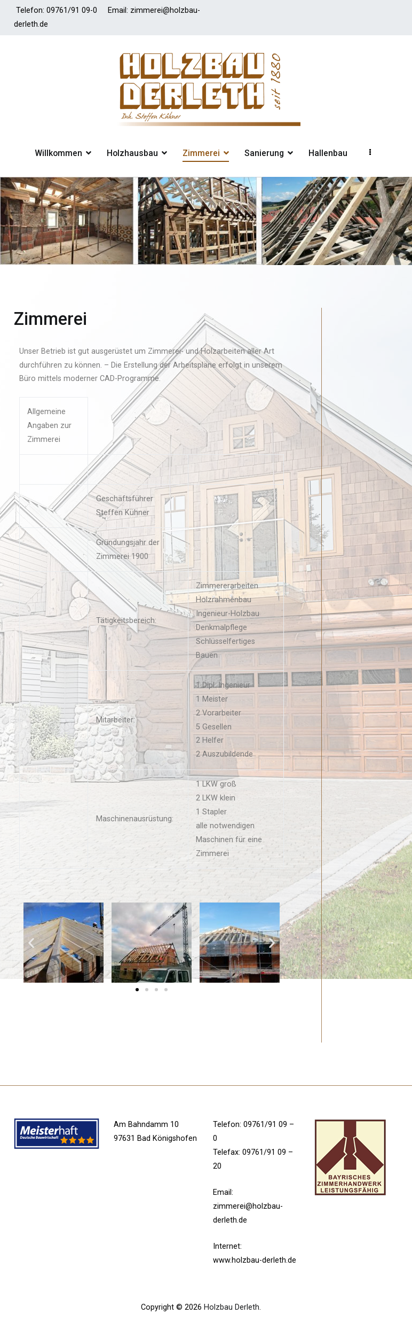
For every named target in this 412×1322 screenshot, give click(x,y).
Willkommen (58, 153)
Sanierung (264, 153)
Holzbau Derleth (231, 1307)
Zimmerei (201, 153)
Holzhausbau (132, 153)
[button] (137, 989)
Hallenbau (327, 153)
